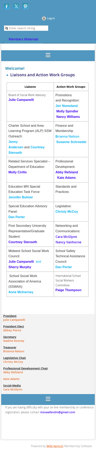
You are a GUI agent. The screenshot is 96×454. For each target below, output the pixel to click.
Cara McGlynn (66, 236)
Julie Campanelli (21, 99)
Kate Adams (66, 177)
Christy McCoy (13, 362)
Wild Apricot (54, 446)
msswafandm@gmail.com (57, 412)
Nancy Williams (68, 116)
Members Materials (23, 39)
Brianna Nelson (13, 351)
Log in (51, 18)
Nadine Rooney (13, 341)
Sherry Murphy (19, 267)
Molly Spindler (67, 111)
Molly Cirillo (17, 172)
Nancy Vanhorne (68, 242)
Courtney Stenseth (22, 242)
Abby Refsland (67, 172)
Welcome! (15, 68)
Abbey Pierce (12, 330)
